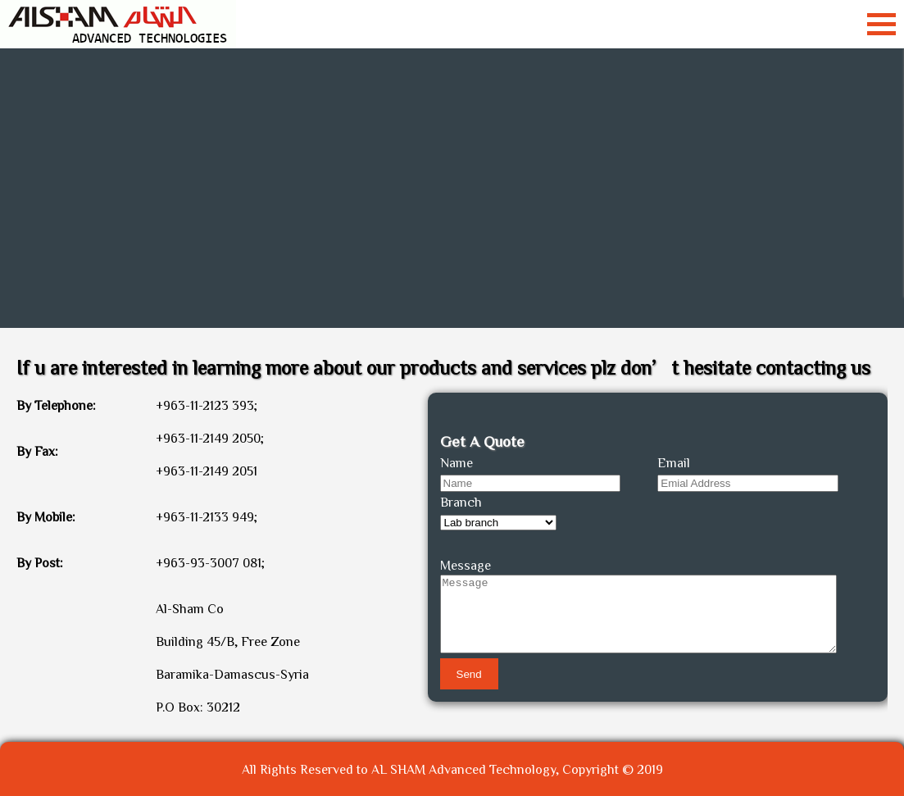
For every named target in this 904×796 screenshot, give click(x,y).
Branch (461, 501)
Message (465, 564)
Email (673, 462)
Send (469, 674)
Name (456, 462)
